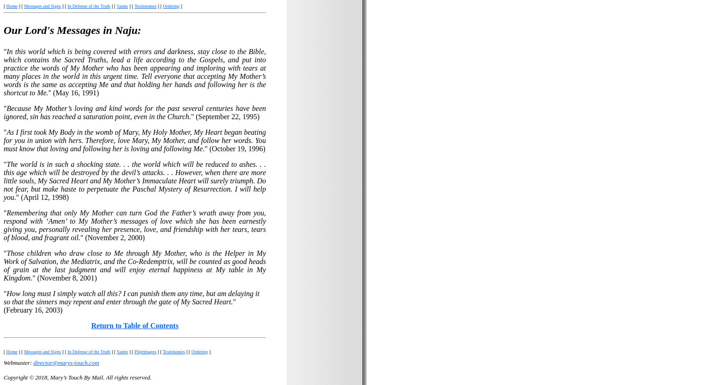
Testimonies (145, 6)
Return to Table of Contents (134, 326)
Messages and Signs (42, 6)
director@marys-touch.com (66, 362)
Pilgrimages (145, 351)
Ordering (171, 6)
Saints (122, 6)
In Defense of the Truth (88, 6)
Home (11, 6)
